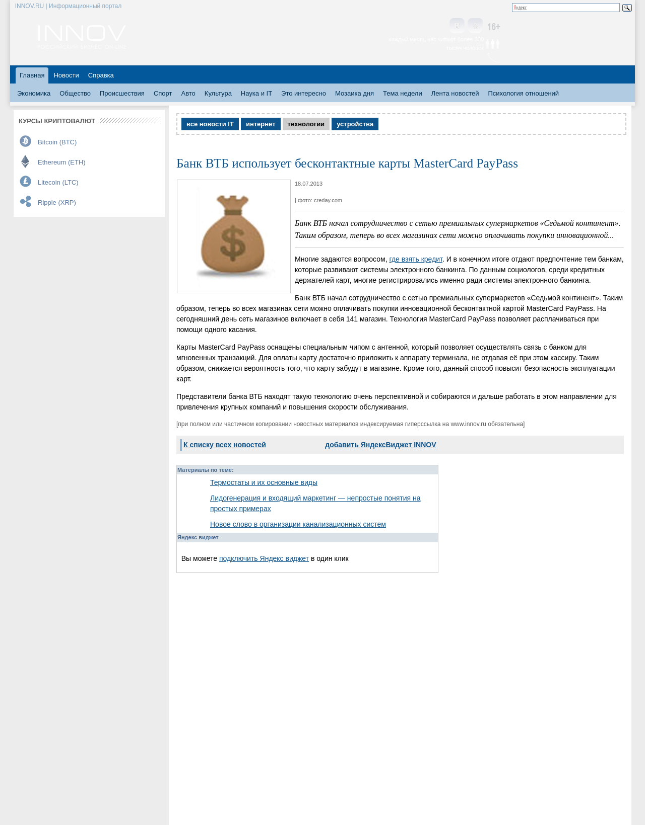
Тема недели (402, 93)
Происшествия (122, 93)
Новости (66, 75)
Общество (75, 93)
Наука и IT (256, 93)
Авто (188, 93)
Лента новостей (455, 93)
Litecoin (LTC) (58, 182)
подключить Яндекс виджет (264, 558)
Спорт (163, 93)
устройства (355, 124)
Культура (218, 93)
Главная (32, 75)
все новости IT (210, 124)
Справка (101, 75)
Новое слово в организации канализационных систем (298, 524)
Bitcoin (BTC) (57, 142)
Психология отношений (523, 93)
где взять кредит (415, 259)
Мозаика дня (354, 93)
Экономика (33, 93)
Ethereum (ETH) (62, 162)
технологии (306, 124)
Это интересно (303, 93)
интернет (261, 124)
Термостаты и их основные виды (263, 482)
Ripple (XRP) (57, 202)
